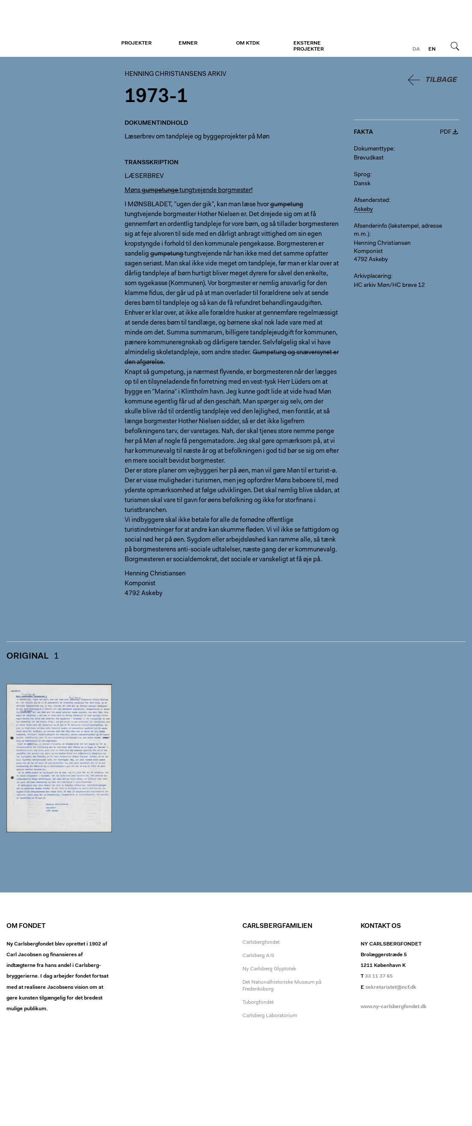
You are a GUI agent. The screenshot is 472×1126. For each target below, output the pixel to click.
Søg (455, 46)
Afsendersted (371, 201)
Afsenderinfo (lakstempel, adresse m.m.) (398, 230)
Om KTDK (248, 43)
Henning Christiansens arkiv (58, 28)
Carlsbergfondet (261, 942)
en (432, 49)
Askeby (363, 210)
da (416, 49)
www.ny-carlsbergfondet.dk (394, 1006)
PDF (445, 132)
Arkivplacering (372, 277)
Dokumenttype (373, 149)
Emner (188, 43)
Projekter (136, 43)
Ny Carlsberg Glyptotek (269, 969)
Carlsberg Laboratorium (269, 1015)
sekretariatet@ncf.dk (390, 987)
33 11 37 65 (379, 976)
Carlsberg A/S (258, 955)
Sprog (362, 175)
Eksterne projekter (308, 46)
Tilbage (441, 80)
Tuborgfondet (258, 1002)
